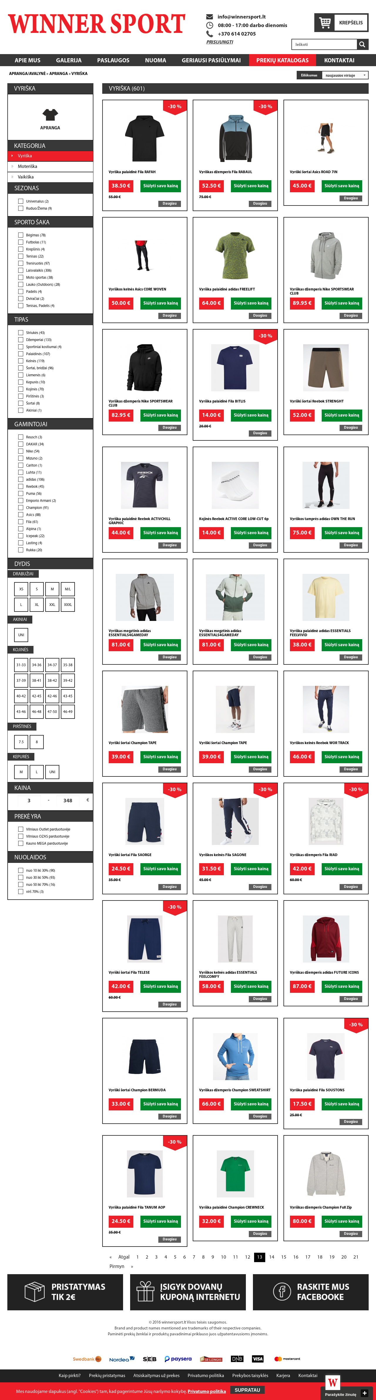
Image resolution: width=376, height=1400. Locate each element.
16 (295, 1257)
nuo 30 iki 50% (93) (40, 878)
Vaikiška (26, 177)
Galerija (69, 61)
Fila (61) (32, 522)
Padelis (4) (34, 292)
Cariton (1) (34, 465)
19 (332, 1257)
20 (344, 1257)
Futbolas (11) (36, 242)
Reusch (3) (34, 437)
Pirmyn (117, 1266)
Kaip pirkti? (70, 1376)
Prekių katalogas (282, 61)
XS (21, 589)
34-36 (36, 665)
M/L (68, 589)
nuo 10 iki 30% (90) (40, 871)
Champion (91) (37, 508)
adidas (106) (35, 480)
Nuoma (155, 61)
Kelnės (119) (35, 361)
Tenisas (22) (35, 256)
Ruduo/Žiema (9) (39, 208)
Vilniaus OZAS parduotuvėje (47, 836)
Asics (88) (33, 515)
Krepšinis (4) (35, 249)
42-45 (36, 696)
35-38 (68, 665)
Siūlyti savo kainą (160, 186)
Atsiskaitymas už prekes (156, 1376)
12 (247, 1257)
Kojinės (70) (35, 389)
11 (235, 1257)
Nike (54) (33, 451)
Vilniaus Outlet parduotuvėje (48, 829)
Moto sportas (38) (39, 278)
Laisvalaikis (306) (39, 271)
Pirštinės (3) (35, 396)
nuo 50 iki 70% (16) (40, 885)
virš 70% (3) (35, 892)
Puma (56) (34, 494)
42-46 (52, 696)
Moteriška (27, 166)
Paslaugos (113, 61)
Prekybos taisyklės (250, 1376)
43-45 (68, 696)
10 (223, 1257)
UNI (21, 635)
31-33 (21, 665)
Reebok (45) (35, 487)
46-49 (68, 712)
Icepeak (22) (35, 536)
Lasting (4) (34, 543)
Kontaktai (339, 61)
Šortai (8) (33, 403)
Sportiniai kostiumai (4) (44, 347)
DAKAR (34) (35, 444)
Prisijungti (219, 42)
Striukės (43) (35, 333)
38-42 (52, 681)
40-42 (21, 696)
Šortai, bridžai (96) (40, 368)
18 (320, 1257)
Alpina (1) (33, 529)
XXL (52, 605)
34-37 (52, 665)
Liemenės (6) (36, 375)
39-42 (68, 681)
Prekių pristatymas (107, 1376)
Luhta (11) (34, 473)
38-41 (36, 681)
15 (283, 1257)
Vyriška (79, 74)
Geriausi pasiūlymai (211, 61)
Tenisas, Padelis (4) (40, 306)
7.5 (21, 742)
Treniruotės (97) (38, 263)
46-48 (36, 712)
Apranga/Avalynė (27, 74)
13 (259, 1257)
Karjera (283, 1376)
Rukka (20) (34, 550)
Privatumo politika (206, 1376)
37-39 (21, 681)
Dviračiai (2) (35, 299)
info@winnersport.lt (236, 17)
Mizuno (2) (34, 458)
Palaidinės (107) (38, 354)
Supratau (247, 1390)
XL (37, 605)
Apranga (58, 74)
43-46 (21, 712)
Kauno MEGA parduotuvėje (47, 844)
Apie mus (28, 61)
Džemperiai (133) (39, 340)
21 (356, 1257)
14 (271, 1257)
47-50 (52, 712)
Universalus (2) (37, 201)
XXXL (68, 605)
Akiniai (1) (34, 410)
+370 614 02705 (237, 34)
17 (307, 1257)
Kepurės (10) (35, 382)
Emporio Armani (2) (41, 501)
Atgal (124, 1257)
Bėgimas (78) (36, 235)
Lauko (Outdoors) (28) (43, 285)
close (364, 1393)
